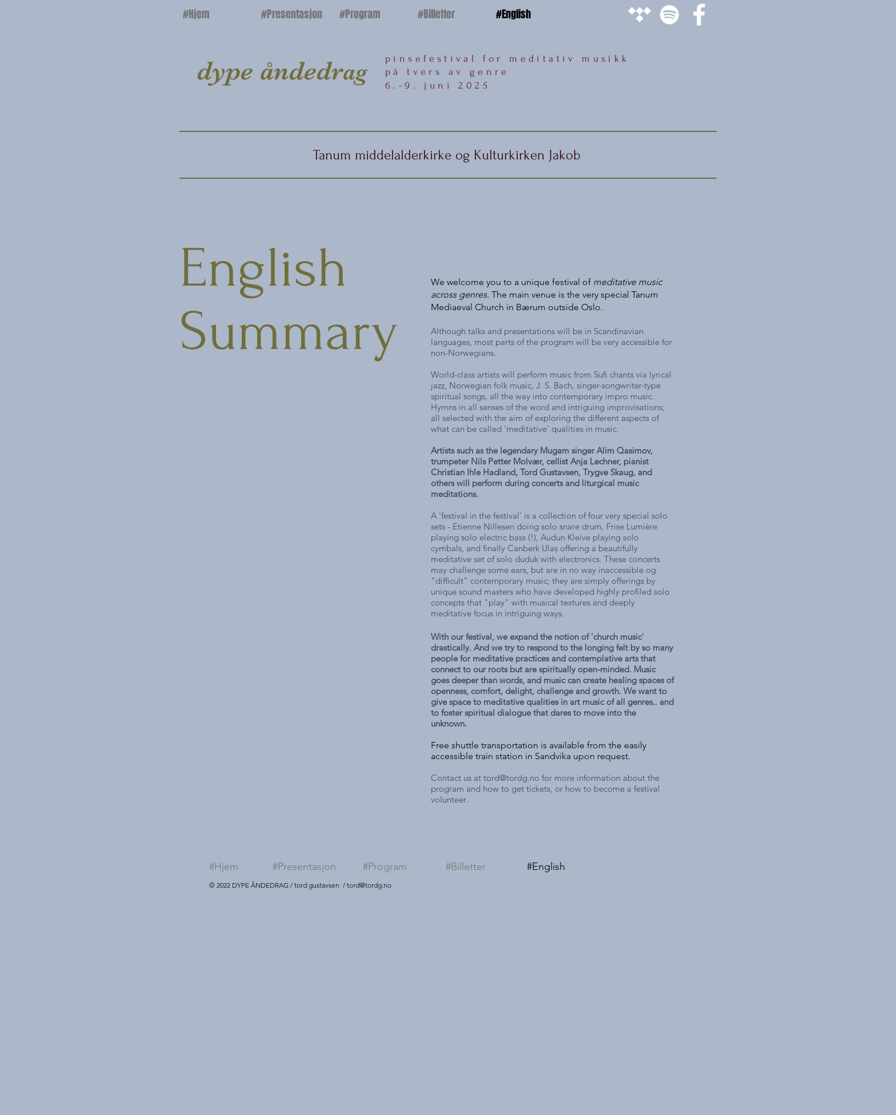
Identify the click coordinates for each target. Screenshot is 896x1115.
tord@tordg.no (511, 777)
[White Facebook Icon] (699, 14)
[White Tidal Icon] (639, 14)
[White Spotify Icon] (669, 14)
